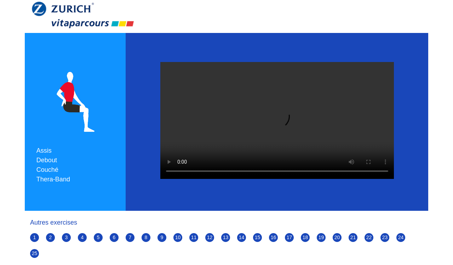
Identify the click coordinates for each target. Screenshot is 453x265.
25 (35, 253)
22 (369, 237)
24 (401, 237)
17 (289, 237)
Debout (46, 160)
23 (385, 237)
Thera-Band (53, 179)
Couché (47, 169)
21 (353, 237)
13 (226, 237)
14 (242, 237)
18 (305, 237)
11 (194, 237)
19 (321, 237)
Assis (44, 150)
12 (210, 237)
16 (273, 237)
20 (337, 237)
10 (178, 237)
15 (257, 237)
